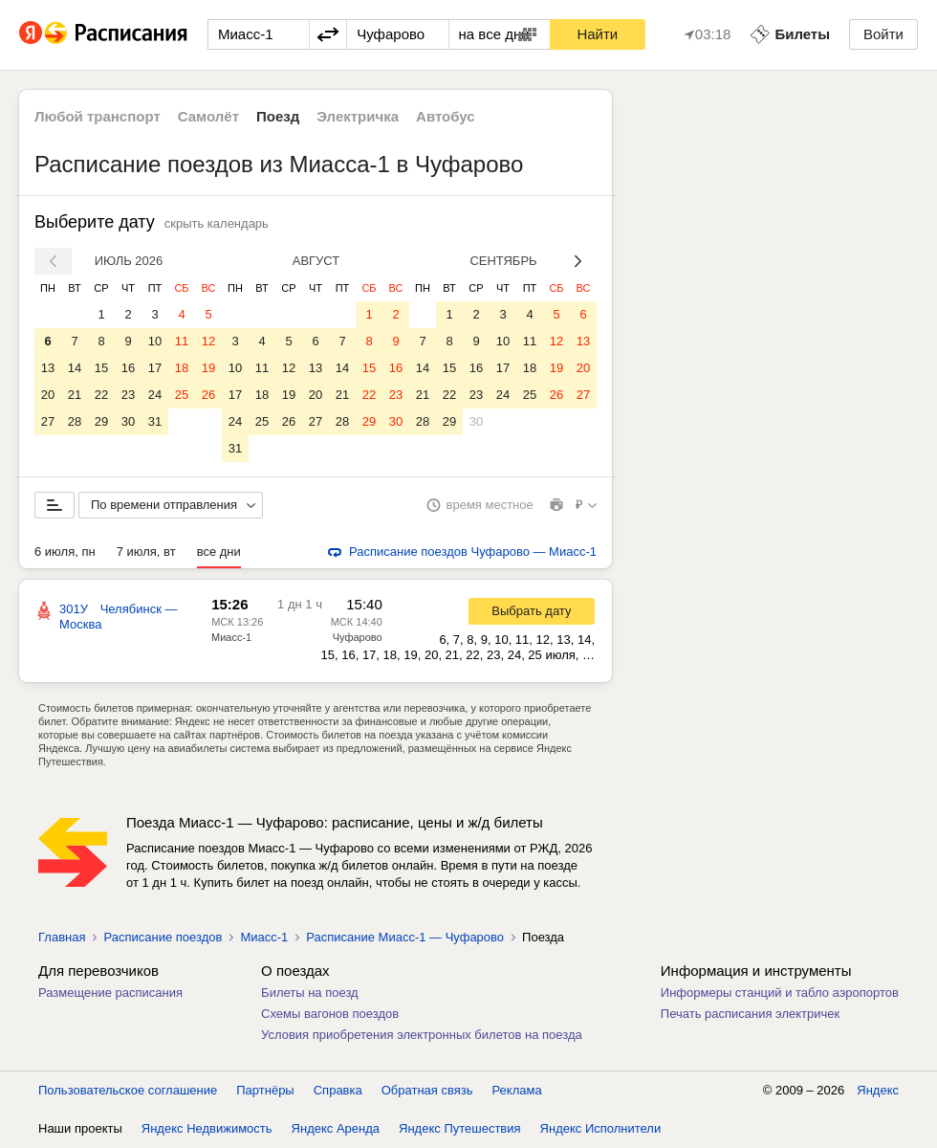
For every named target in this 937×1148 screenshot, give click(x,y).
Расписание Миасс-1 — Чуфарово (405, 937)
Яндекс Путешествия (460, 1128)
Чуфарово (357, 637)
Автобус (445, 116)
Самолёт (208, 116)
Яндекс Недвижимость (207, 1128)
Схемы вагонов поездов (330, 1013)
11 (181, 341)
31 (155, 421)
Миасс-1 (231, 637)
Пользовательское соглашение (127, 1090)
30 (128, 421)
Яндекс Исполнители (601, 1128)
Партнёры (265, 1090)
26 (208, 394)
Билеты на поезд (310, 992)
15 (101, 368)
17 (155, 368)
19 (208, 368)
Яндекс (878, 1090)
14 (74, 368)
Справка (338, 1090)
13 (47, 368)
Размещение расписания (110, 992)
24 (155, 394)
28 (74, 421)
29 (101, 421)
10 (155, 341)
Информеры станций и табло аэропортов (780, 992)
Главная (61, 937)
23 (128, 394)
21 (74, 394)
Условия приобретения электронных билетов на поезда (421, 1034)
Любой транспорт (97, 116)
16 (128, 368)
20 (47, 394)
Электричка (357, 116)
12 (208, 341)
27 (47, 421)
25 (181, 394)
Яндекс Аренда (336, 1128)
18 (181, 368)
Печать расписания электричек (750, 1013)
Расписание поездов (162, 937)
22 (101, 394)
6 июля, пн (65, 551)
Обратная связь (427, 1090)
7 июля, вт (146, 551)
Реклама (517, 1090)
